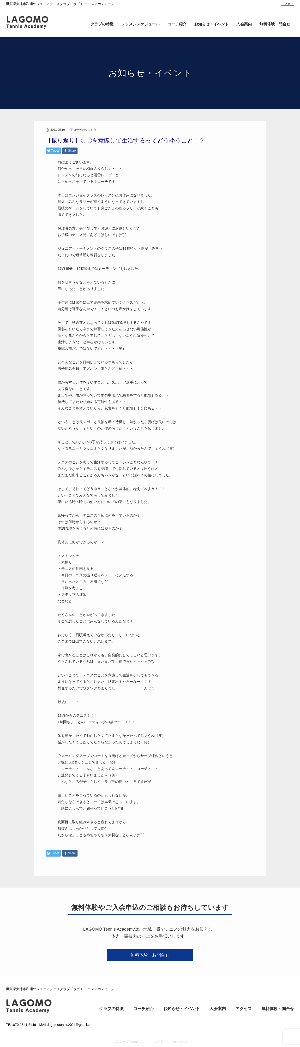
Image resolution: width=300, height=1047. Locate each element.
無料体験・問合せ (274, 24)
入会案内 (244, 24)
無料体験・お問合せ (150, 955)
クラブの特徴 (102, 24)
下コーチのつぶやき (83, 129)
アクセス (287, 4)
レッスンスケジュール (140, 24)
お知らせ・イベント (211, 24)
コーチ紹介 (176, 24)
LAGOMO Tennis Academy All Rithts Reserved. (150, 1042)
